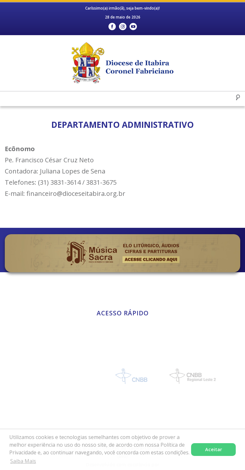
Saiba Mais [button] (23, 461)
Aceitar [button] (213, 449)
